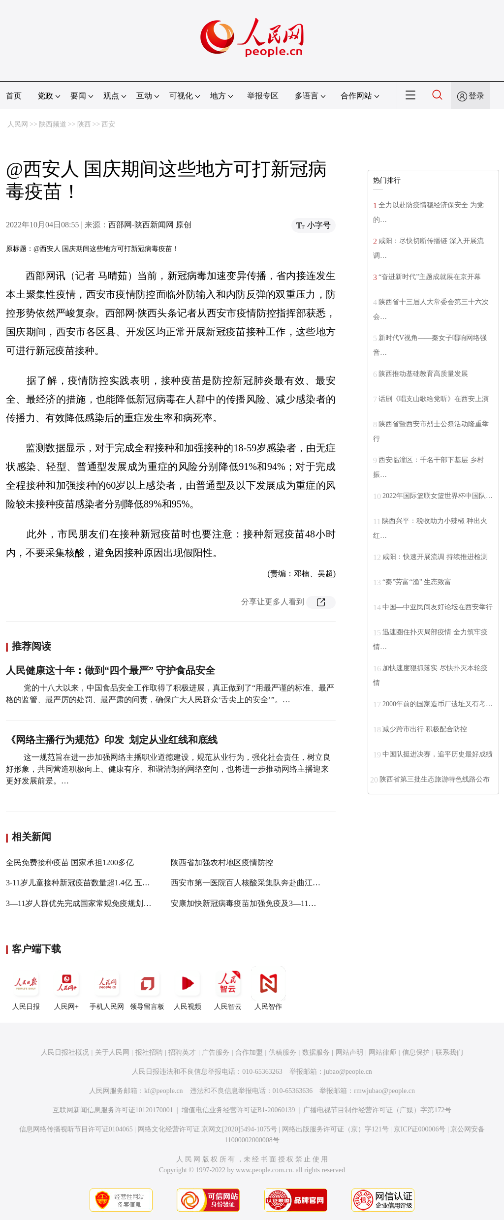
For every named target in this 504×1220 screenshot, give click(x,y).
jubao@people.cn (348, 1071)
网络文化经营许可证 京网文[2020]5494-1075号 (208, 1129)
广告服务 (215, 1052)
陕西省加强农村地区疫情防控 (222, 862)
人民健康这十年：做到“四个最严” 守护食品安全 (110, 670)
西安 (108, 124)
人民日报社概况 (65, 1052)
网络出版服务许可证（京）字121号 (335, 1129)
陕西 (84, 124)
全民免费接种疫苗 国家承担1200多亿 (70, 862)
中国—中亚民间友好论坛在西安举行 (437, 607)
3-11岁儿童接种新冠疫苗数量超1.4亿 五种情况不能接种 (101, 882)
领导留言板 (147, 988)
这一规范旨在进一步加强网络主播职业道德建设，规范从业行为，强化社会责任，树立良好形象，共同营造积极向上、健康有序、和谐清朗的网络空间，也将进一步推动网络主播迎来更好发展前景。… (168, 769)
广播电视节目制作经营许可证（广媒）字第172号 (377, 1110)
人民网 (17, 124)
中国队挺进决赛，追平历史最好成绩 (437, 754)
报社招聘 (149, 1052)
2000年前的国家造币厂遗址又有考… (437, 704)
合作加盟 (249, 1052)
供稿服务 (282, 1052)
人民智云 (228, 988)
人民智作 (268, 988)
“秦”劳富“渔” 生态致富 (416, 582)
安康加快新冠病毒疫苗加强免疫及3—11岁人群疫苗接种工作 (275, 903)
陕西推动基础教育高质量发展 (423, 373)
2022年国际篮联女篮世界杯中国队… (437, 496)
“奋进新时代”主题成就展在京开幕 (429, 277)
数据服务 (316, 1052)
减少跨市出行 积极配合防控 (424, 729)
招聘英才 (182, 1052)
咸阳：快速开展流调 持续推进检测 (435, 557)
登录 (476, 96)
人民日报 (26, 988)
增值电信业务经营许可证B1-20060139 (238, 1110)
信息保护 (416, 1052)
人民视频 (187, 988)
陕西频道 (52, 124)
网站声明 (349, 1052)
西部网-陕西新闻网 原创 (149, 224)
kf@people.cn (163, 1091)
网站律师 (382, 1052)
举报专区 (263, 96)
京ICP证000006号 (420, 1129)
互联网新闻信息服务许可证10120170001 (113, 1110)
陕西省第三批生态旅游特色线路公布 (434, 779)
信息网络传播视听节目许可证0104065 (76, 1129)
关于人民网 (112, 1052)
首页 (14, 96)
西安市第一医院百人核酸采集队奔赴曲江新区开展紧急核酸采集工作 (289, 882)
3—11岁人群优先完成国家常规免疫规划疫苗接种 (90, 903)
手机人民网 (107, 988)
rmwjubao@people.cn (384, 1091)
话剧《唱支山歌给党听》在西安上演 (433, 399)
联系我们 (449, 1052)
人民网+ (66, 988)
